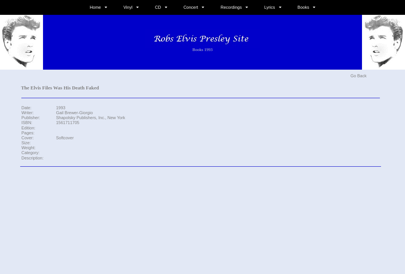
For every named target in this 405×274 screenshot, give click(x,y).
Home (95, 7)
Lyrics (269, 7)
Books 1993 (203, 49)
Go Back (359, 75)
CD (158, 7)
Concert (190, 7)
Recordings (231, 7)
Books (303, 7)
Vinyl (127, 7)
